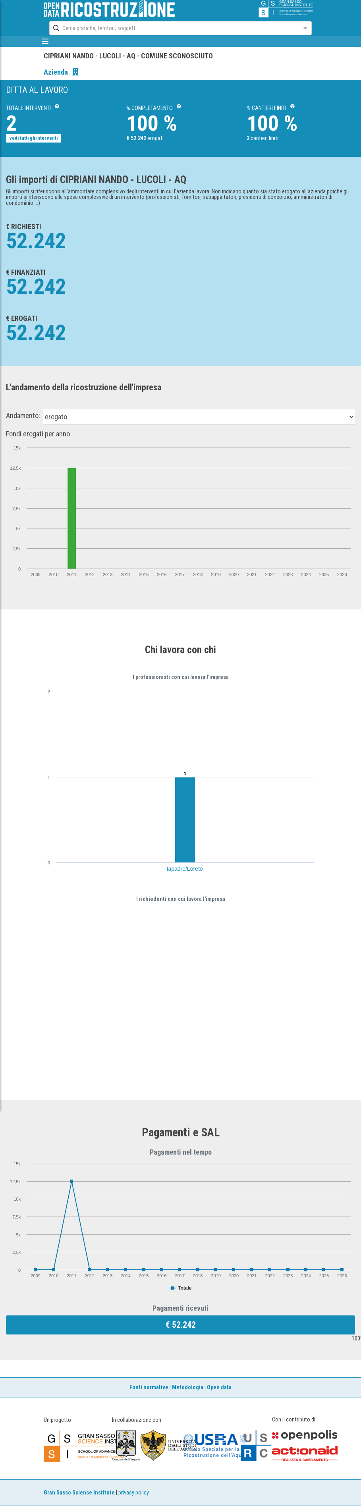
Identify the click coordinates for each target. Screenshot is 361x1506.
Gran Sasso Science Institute (79, 1492)
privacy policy (133, 1492)
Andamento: (23, 415)
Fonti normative (148, 1387)
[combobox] (173, 28)
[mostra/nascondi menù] (45, 41)
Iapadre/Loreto (185, 869)
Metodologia (187, 1387)
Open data (219, 1387)
